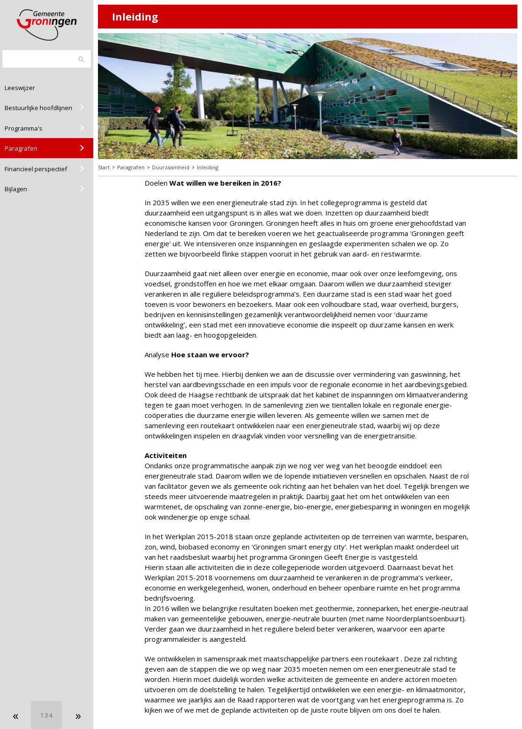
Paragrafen (131, 167)
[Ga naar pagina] (46, 715)
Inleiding (207, 167)
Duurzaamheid (170, 167)
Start (104, 167)
